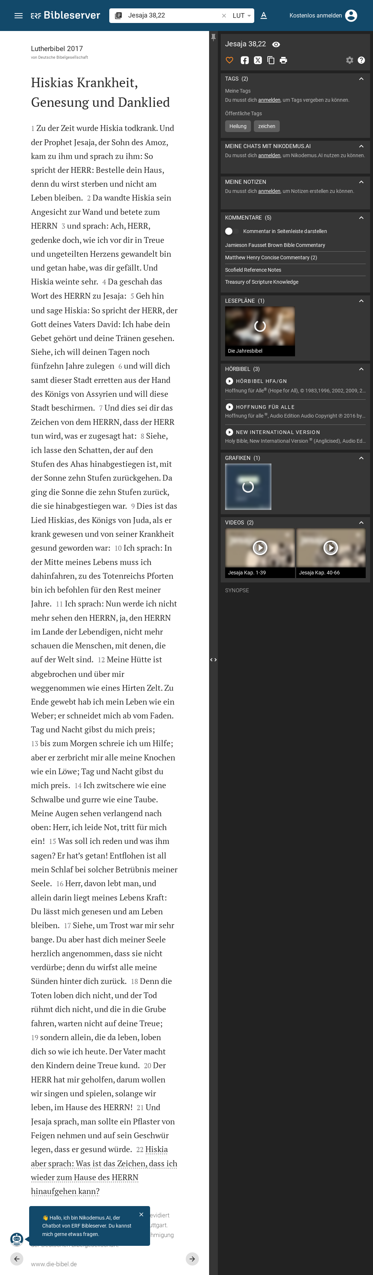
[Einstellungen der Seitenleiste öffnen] (350, 60)
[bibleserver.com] (65, 16)
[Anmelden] (351, 15)
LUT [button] (243, 15)
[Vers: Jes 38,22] (276, 44)
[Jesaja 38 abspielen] (295, 381)
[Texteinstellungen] (263, 15)
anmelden (269, 100)
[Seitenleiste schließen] (213, 659)
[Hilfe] (361, 60)
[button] (19, 16)
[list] (295, 263)
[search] (174, 15)
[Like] (229, 60)
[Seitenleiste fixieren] (213, 37)
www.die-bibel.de (54, 1264)
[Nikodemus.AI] (16, 1239)
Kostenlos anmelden (316, 15)
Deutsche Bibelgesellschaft (63, 57)
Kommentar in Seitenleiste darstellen (285, 231)
